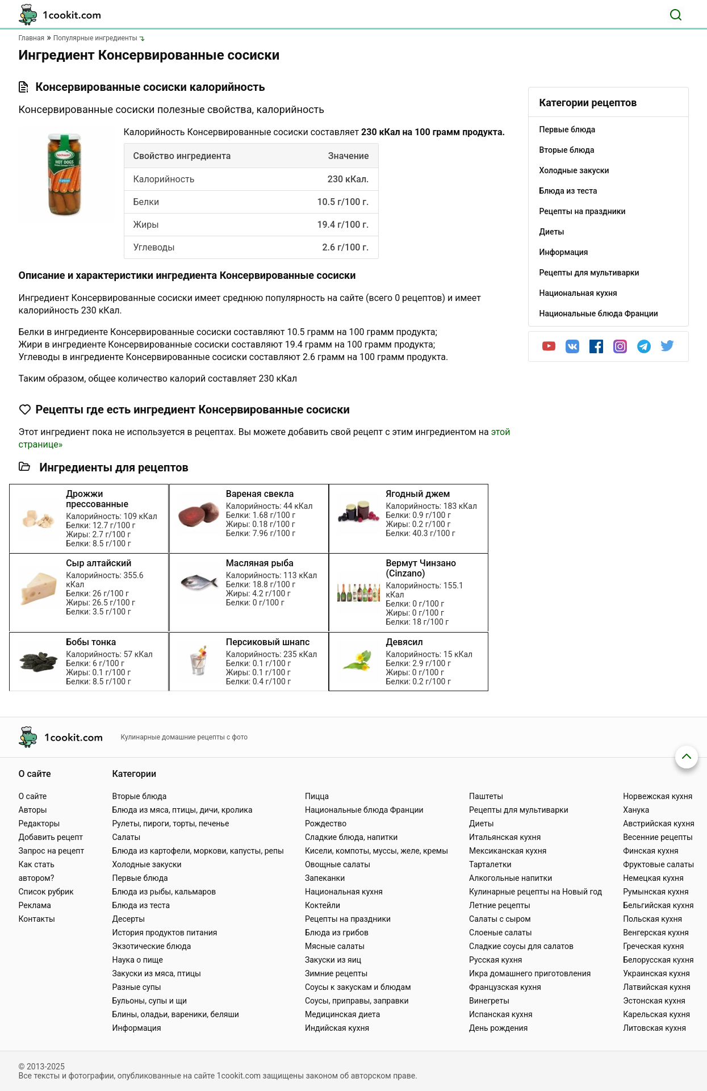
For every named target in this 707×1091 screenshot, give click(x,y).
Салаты (126, 837)
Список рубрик (46, 891)
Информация (136, 1028)
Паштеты (486, 796)
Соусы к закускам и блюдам (358, 987)
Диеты (481, 823)
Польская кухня (652, 918)
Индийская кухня (337, 1028)
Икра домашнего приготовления (530, 973)
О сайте (33, 796)
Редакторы (39, 823)
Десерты (128, 918)
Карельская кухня (656, 1014)
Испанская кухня (501, 1014)
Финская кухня (651, 850)
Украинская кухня (656, 973)
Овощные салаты (337, 864)
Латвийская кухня (657, 987)
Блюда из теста (141, 905)
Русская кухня (495, 959)
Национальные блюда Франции (364, 809)
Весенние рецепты (658, 837)
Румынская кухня (655, 891)
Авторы (33, 809)
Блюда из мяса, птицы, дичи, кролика (182, 809)
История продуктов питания (164, 932)
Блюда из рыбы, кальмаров (164, 891)
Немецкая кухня (653, 878)
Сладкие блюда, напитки (351, 837)
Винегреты (489, 1000)
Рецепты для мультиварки (518, 809)
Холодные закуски (146, 864)
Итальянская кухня (505, 837)
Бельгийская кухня (658, 905)
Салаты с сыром (500, 918)
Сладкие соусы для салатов (521, 946)
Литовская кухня (654, 1028)
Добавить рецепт (51, 837)
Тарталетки (490, 864)
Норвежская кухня (657, 796)
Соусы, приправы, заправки (357, 1000)
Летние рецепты (499, 905)
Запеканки (325, 878)
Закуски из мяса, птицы (156, 973)
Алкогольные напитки (510, 878)
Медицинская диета (342, 1014)
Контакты (37, 918)
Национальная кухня (344, 891)
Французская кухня (505, 987)
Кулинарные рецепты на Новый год (535, 891)
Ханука (636, 809)
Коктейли (322, 905)
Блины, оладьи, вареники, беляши (175, 1014)
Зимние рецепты (336, 973)
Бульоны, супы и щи (149, 1000)
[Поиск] (675, 14)
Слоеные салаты (500, 932)
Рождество (325, 823)
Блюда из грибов (337, 932)
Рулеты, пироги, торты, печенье (170, 823)
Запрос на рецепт (52, 850)
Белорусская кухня (658, 959)
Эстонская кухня (654, 1000)
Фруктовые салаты (658, 864)
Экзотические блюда (151, 946)
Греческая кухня (653, 946)
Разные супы (136, 987)
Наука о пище (137, 959)
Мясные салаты (335, 946)
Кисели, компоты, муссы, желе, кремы (376, 850)
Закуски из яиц (333, 959)
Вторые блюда (139, 796)
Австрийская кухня (659, 823)
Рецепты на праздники (348, 918)
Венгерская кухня (656, 932)
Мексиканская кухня (507, 850)
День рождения (498, 1028)
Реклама (35, 905)
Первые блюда (140, 878)
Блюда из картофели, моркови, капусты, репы (197, 850)
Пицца (317, 796)
